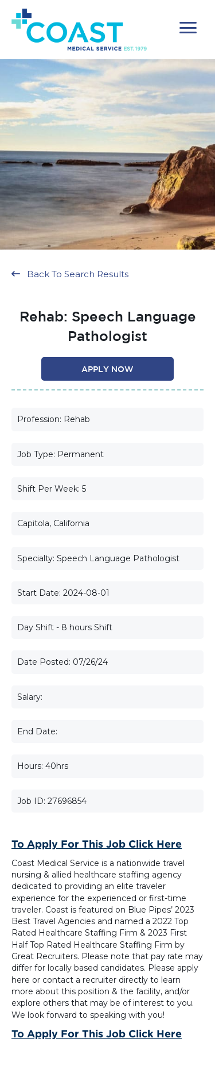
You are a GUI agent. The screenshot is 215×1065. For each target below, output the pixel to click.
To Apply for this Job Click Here (96, 843)
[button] (188, 28)
